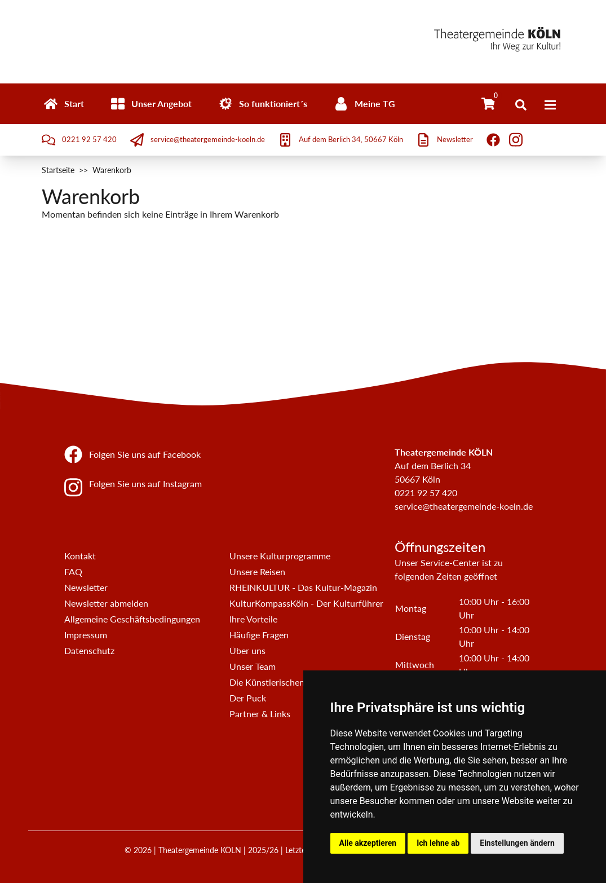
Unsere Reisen (257, 571)
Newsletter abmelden (106, 603)
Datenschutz (89, 650)
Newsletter (86, 587)
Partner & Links (259, 713)
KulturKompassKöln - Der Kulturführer (306, 603)
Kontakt (80, 555)
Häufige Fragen (259, 634)
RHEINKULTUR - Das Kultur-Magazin (303, 587)
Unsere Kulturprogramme (279, 555)
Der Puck (247, 697)
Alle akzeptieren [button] (368, 842)
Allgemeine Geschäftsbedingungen (132, 618)
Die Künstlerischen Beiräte (282, 682)
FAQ (73, 571)
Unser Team (252, 666)
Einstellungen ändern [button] (517, 842)
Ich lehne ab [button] (438, 842)
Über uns (247, 650)
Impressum (85, 634)
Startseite (58, 170)
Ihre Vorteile (253, 618)
